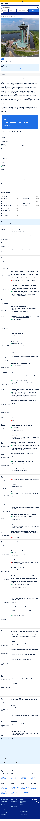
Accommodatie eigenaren (23, 802)
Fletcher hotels (33, 788)
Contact (21, 804)
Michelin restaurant (4, 816)
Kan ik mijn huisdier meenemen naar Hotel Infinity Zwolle (12, 756)
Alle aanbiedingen (4, 801)
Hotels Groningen (4, 774)
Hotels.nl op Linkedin (24, 814)
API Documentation (13, 820)
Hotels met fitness (4, 789)
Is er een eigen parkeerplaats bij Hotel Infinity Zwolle (11, 758)
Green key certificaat (5, 812)
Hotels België (12, 803)
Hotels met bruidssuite (25, 787)
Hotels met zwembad (5, 786)
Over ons (21, 809)
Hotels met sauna (4, 793)
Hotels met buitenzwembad (4, 788)
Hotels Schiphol (14, 781)
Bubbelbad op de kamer (4, 792)
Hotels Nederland (13, 801)
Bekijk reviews (23, 70)
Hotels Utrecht (13, 778)
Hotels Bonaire (13, 804)
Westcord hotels (34, 786)
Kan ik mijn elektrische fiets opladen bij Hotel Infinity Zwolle (13, 762)
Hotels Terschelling (4, 779)
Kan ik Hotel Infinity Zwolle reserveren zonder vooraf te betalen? (14, 743)
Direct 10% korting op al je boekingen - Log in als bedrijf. (20, 1)
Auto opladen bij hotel (25, 792)
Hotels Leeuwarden (4, 776)
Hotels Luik (33, 779)
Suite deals (3, 806)
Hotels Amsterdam (14, 774)
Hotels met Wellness (4, 784)
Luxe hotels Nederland (15, 787)
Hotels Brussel (33, 774)
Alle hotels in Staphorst (25, 68)
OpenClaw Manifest (32, 820)
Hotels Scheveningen (15, 779)
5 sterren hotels (14, 786)
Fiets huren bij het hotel (14, 793)
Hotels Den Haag (14, 777)
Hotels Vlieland (3, 778)
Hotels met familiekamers (23, 789)
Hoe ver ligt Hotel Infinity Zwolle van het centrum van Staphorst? (14, 752)
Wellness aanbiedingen (3, 808)
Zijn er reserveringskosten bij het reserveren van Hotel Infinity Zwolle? (15, 745)
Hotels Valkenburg (24, 778)
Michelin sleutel (3, 814)
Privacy (21, 806)
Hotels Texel (3, 777)
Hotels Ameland (4, 781)
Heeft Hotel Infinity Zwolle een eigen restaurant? (11, 754)
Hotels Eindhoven (24, 776)
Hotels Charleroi (34, 781)
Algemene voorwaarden (24, 807)
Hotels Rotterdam (14, 776)
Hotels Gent (33, 777)
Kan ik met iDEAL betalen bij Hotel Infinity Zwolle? (11, 750)
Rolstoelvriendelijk (24, 791)
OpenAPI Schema (19, 820)
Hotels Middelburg (24, 777)
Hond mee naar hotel (25, 786)
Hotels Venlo (23, 781)
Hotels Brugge (33, 778)
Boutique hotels (14, 784)
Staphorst (6, 16)
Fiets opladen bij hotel (15, 791)
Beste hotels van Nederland (14, 789)
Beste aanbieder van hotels (24, 812)
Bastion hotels (33, 789)
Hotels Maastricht (24, 774)
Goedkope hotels (24, 784)
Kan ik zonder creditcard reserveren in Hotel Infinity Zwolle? (13, 741)
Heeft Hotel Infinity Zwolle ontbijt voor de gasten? (11, 760)
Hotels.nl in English (13, 806)
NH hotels (32, 787)
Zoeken (33, 10)
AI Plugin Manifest (25, 820)
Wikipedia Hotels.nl (23, 816)
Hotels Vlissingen (24, 779)
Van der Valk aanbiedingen (3, 804)
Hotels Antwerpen (34, 776)
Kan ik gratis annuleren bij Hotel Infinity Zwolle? (10, 747)
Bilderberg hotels (34, 791)
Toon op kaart (23, 65)
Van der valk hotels (34, 784)
